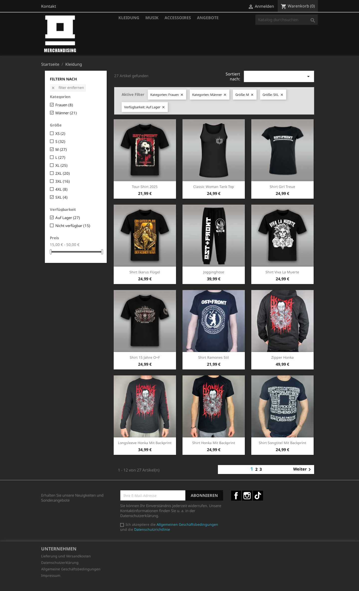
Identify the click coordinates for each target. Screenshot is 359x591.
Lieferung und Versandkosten (66, 556)
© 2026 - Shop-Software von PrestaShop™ (179, 584)
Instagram (247, 496)
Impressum (50, 575)
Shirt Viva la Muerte (282, 272)
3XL (62, 181)
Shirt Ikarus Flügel (144, 272)
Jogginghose (213, 272)
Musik (152, 17)
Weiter (303, 470)
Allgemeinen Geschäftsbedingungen (187, 524)
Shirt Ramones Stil (213, 357)
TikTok (258, 496)
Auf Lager (67, 217)
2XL (62, 173)
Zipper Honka (282, 357)
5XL (61, 197)
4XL (61, 189)
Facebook (236, 496)
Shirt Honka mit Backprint (213, 442)
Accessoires (178, 17)
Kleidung (128, 17)
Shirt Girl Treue (282, 186)
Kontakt (48, 6)
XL (61, 165)
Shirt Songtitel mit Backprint (282, 442)
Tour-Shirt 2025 (145, 186)
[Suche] (286, 19)
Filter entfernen (67, 87)
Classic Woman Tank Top (213, 186)
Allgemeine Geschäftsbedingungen (70, 569)
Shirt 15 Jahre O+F (145, 357)
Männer (66, 112)
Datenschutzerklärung (60, 562)
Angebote (208, 17)
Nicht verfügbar (72, 225)
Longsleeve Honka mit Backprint (145, 442)
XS (60, 133)
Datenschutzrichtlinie (152, 529)
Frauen (64, 104)
